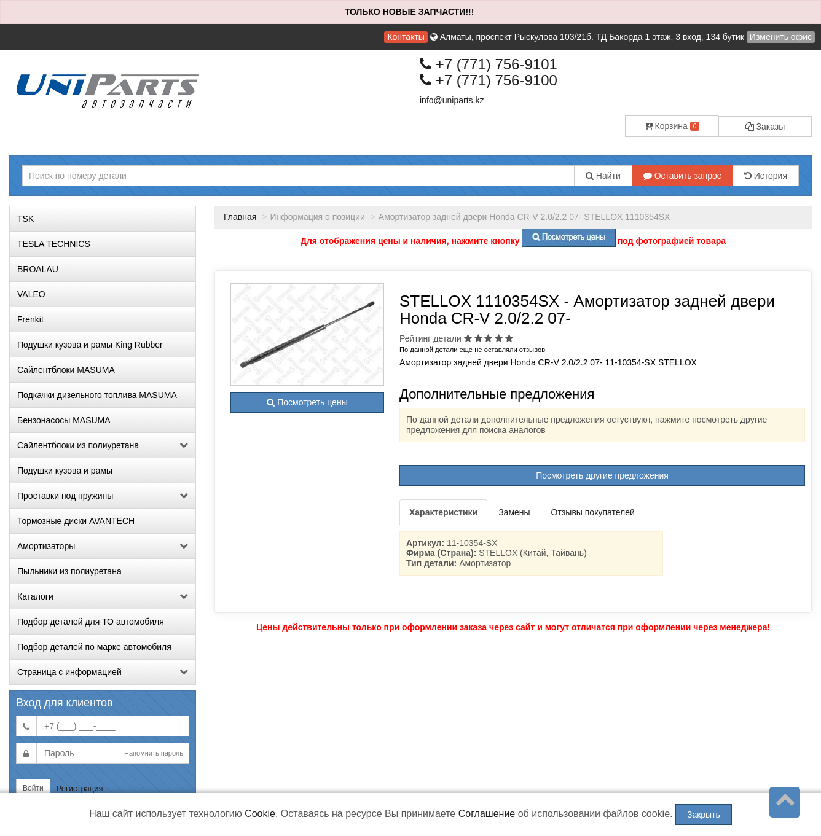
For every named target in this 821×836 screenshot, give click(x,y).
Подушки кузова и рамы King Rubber (90, 345)
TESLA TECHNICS (53, 244)
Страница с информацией (102, 672)
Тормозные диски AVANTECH (76, 521)
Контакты (405, 37)
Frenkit (30, 319)
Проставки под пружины (102, 496)
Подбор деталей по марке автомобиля (94, 647)
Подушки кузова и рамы (64, 470)
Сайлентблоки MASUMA (66, 370)
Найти (603, 176)
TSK (25, 219)
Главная (240, 217)
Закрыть (703, 814)
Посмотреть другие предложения (602, 475)
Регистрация (80, 788)
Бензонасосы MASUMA (64, 420)
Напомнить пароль (153, 753)
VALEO (31, 294)
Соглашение (487, 813)
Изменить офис (781, 37)
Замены (514, 512)
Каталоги (102, 596)
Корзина (672, 126)
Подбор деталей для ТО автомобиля (90, 622)
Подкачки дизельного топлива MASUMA (97, 395)
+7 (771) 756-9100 (488, 80)
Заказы (765, 126)
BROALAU (37, 269)
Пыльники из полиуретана (69, 571)
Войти (33, 788)
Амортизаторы (102, 546)
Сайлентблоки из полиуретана (102, 445)
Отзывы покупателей (593, 512)
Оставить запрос (682, 176)
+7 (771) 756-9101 (488, 64)
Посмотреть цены (307, 402)
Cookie (260, 813)
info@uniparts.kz (452, 100)
